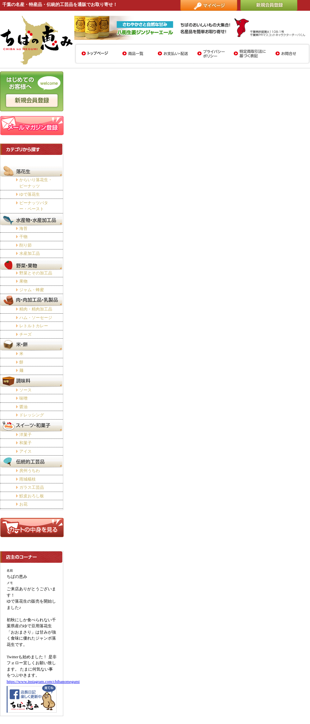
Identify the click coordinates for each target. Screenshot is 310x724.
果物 (23, 281)
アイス (25, 451)
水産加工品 (29, 253)
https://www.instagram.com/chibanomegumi (43, 681)
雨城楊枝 (27, 479)
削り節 (25, 245)
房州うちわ (29, 470)
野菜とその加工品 (35, 273)
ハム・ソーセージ (35, 317)
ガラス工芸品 (31, 487)
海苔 (23, 228)
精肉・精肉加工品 (35, 309)
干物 (23, 236)
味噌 (23, 398)
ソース (25, 390)
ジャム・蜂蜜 (31, 289)
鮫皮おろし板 (31, 496)
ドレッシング (31, 415)
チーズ (25, 334)
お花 (23, 504)
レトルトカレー (33, 325)
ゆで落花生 (29, 194)
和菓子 (25, 442)
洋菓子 (25, 434)
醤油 (23, 406)
